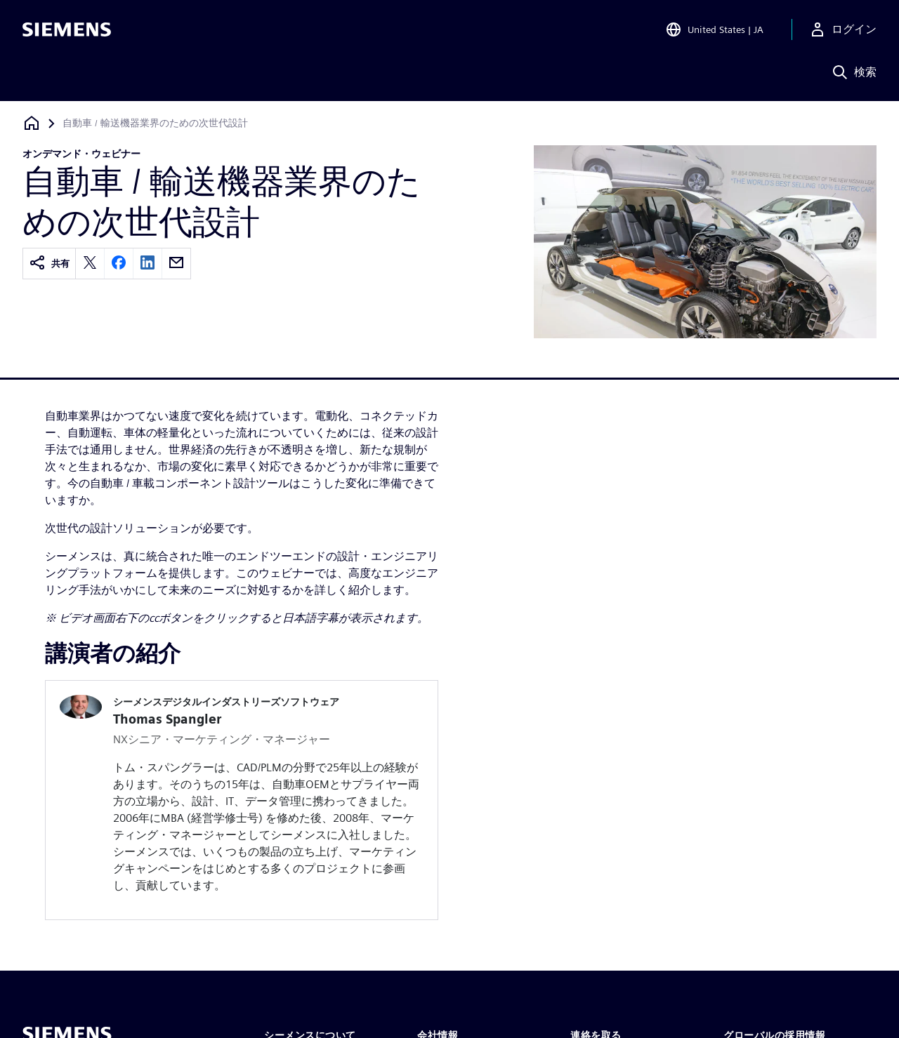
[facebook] (119, 263)
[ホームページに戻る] (31, 123)
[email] (176, 263)
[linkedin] (147, 263)
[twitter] (90, 263)
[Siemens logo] (66, 31)
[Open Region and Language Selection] (714, 31)
